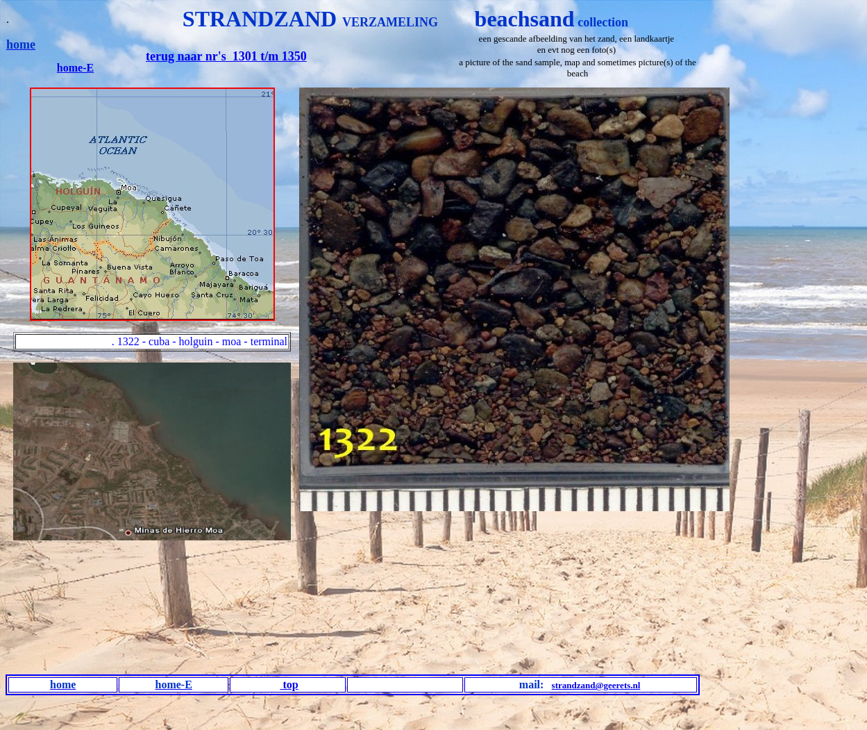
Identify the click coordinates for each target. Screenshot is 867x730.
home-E (75, 68)
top (289, 684)
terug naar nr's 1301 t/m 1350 (226, 56)
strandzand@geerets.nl (596, 685)
